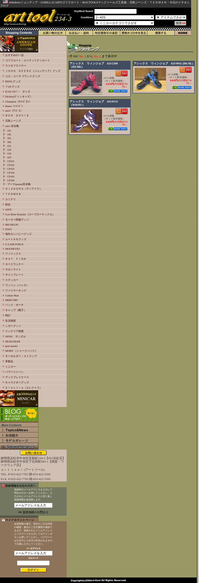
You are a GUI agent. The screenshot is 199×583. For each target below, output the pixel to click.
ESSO (8, 229)
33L (9, 134)
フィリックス (13, 253)
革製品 (9, 361)
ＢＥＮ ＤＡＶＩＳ (17, 115)
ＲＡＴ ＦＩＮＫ (15, 258)
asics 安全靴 (12, 126)
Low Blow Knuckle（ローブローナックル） (30, 214)
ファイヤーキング (15, 290)
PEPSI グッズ (13, 81)
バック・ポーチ (14, 304)
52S (9, 149)
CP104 (10, 172)
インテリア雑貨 (14, 331)
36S (9, 142)
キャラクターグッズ (17, 382)
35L (9, 138)
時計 (8, 315)
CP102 (10, 165)
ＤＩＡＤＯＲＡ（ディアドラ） (23, 188)
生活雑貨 (10, 320)
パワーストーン (14, 371)
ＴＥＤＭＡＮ (13, 193)
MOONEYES (12, 248)
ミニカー (10, 366)
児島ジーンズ (13, 120)
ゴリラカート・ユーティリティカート (27, 60)
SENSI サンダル (15, 336)
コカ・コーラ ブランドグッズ (22, 76)
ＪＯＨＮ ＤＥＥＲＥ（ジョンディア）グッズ (32, 70)
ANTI (8, 209)
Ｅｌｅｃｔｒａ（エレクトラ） (23, 387)
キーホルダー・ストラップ (21, 356)
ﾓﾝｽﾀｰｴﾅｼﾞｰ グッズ (17, 91)
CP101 (10, 161)
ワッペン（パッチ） (17, 285)
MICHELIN (11, 224)
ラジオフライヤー (15, 65)
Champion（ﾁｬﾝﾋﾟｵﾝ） (18, 101)
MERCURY (11, 300)
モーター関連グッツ (17, 219)
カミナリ (10, 199)
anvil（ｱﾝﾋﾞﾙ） (14, 110)
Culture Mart (12, 295)
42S (9, 157)
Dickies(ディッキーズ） (18, 96)
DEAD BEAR (12, 341)
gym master (11, 346)
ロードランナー (14, 264)
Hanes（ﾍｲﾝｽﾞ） (14, 106)
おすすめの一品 (14, 55)
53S (9, 153)
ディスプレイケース (17, 377)
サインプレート (14, 274)
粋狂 (8, 204)
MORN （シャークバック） (21, 350)
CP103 (10, 168)
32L (9, 130)
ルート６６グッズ (15, 239)
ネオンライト (13, 269)
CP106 (10, 180)
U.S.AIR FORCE (14, 244)
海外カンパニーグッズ (18, 233)
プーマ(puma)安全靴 (19, 184)
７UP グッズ (12, 86)
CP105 (10, 176)
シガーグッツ (13, 325)
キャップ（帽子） (15, 310)
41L (9, 145)
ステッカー (11, 279)
